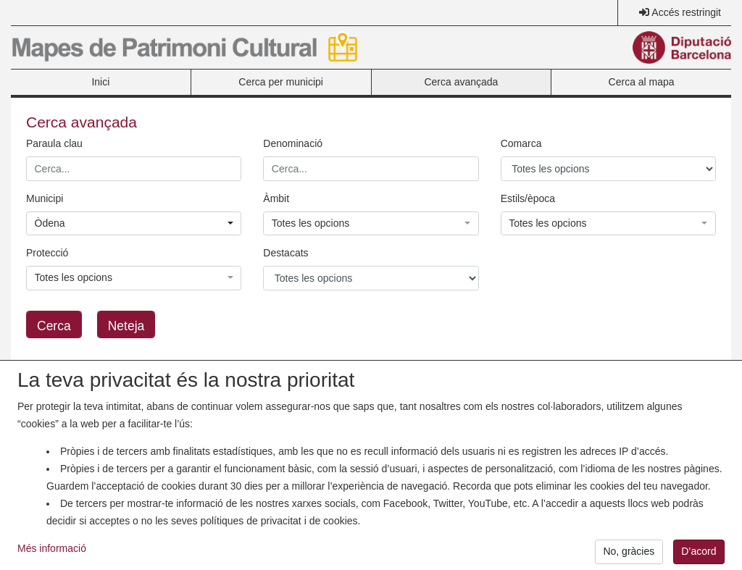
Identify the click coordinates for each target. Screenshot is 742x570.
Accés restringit (686, 12)
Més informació (51, 555)
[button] (133, 223)
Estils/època (528, 198)
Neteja (126, 326)
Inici (100, 82)
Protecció (47, 253)
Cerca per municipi (280, 82)
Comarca (521, 143)
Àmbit (276, 198)
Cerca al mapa (642, 82)
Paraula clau (54, 143)
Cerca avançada (461, 82)
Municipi (44, 198)
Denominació (292, 143)
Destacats (285, 253)
